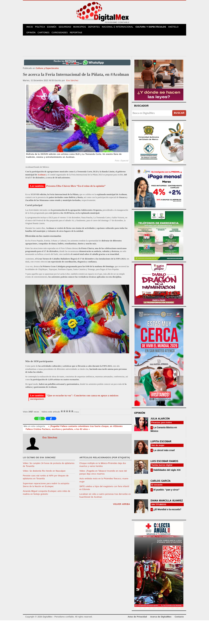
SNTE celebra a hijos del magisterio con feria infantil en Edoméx (104, 490)
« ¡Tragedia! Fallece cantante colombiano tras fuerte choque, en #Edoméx (85, 428)
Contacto (179, 618)
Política (41, 27)
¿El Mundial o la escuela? (167, 511)
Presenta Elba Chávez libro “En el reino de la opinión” (75, 187)
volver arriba (121, 506)
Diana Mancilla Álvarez (167, 502)
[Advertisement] (104, 47)
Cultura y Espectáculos (153, 27)
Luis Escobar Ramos (164, 463)
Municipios (82, 27)
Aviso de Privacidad (137, 618)
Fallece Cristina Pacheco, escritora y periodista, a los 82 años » (58, 431)
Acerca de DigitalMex (160, 618)
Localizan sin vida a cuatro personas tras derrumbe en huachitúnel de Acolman (105, 497)
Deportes (97, 27)
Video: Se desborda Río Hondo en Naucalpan (44, 472)
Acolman (41, 176)
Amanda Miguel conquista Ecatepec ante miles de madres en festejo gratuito (46, 494)
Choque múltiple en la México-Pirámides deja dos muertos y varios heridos (102, 466)
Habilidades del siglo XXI (167, 471)
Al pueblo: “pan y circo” (166, 491)
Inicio (30, 27)
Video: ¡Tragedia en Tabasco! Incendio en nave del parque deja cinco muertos (103, 474)
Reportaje (78, 34)
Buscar (179, 115)
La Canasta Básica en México (164, 431)
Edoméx (53, 27)
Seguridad (67, 27)
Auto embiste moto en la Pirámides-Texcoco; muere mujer (103, 482)
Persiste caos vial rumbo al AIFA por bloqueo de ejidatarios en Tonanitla (45, 479)
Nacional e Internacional (121, 27)
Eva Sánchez (72, 82)
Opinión (31, 34)
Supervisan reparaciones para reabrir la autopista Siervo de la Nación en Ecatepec (46, 487)
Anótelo (176, 27)
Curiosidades (61, 34)
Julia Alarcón (160, 420)
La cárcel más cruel (164, 452)
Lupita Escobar (161, 443)
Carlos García (160, 482)
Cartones (44, 34)
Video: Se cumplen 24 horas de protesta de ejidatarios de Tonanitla (48, 466)
